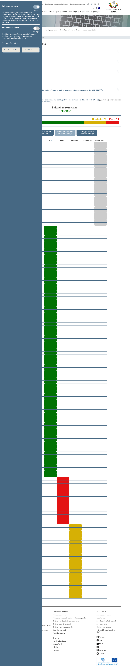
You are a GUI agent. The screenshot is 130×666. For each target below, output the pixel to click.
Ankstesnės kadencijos (50, 12)
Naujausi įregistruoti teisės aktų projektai (66, 619)
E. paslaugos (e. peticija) (90, 12)
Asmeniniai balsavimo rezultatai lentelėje (65, 133)
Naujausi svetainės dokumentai (63, 625)
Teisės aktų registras (77, 4)
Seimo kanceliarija (69, 12)
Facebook (102, 635)
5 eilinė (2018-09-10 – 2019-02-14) (23, 62)
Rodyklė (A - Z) (57, 642)
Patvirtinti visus (30, 50)
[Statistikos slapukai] (36, 28)
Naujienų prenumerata (104, 625)
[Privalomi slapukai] (36, 7)
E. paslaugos (101, 616)
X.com (101, 642)
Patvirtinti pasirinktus (11, 50)
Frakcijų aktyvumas (51, 30)
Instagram (102, 648)
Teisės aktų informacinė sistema (56, 4)
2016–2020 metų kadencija (20, 52)
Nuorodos (56, 636)
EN (95, 4)
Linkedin (101, 652)
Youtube (101, 645)
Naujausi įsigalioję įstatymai (62, 622)
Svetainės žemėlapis (59, 639)
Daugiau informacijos (10, 43)
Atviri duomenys (102, 622)
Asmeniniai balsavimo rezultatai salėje (43, 133)
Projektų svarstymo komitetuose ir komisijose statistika (78, 30)
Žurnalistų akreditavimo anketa (107, 619)
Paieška (55, 645)
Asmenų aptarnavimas (104, 613)
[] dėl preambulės (56, 91)
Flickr (101, 639)
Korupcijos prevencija (60, 628)
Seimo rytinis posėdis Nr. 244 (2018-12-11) (26, 72)
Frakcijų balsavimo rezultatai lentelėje (87, 133)
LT (91, 4)
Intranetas (56, 648)
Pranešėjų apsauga (59, 631)
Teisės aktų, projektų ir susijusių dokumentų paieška (69, 616)
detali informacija (45, 102)
